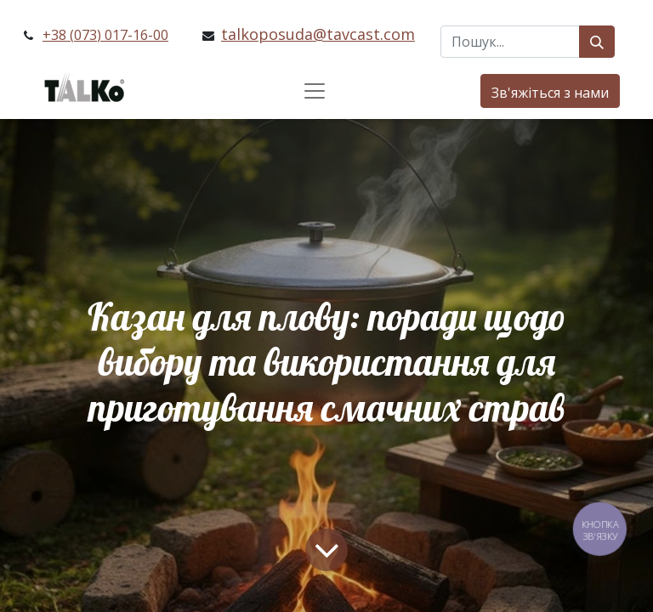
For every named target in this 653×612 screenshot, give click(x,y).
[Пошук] (597, 42)
